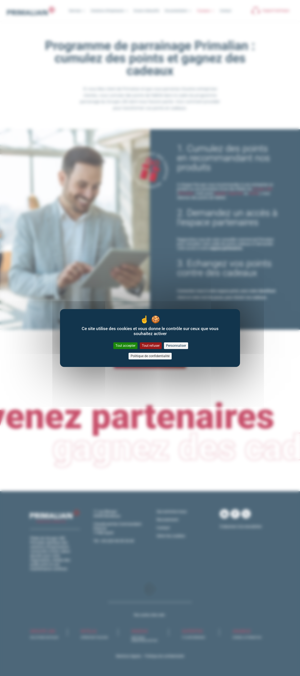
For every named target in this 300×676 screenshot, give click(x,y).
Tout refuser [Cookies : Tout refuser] (151, 346)
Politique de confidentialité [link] (150, 356)
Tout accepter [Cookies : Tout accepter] (125, 346)
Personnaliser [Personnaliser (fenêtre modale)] (176, 346)
